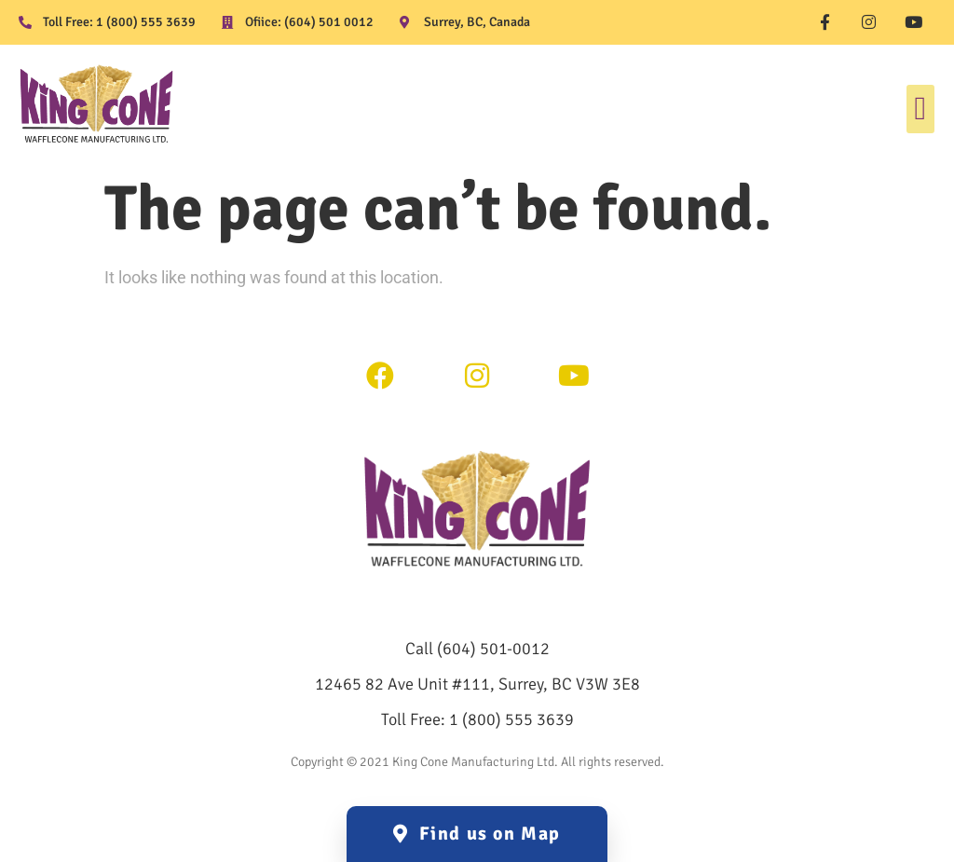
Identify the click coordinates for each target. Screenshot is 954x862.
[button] (920, 109)
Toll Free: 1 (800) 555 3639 (477, 719)
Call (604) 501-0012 (477, 648)
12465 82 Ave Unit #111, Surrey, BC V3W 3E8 (477, 684)
